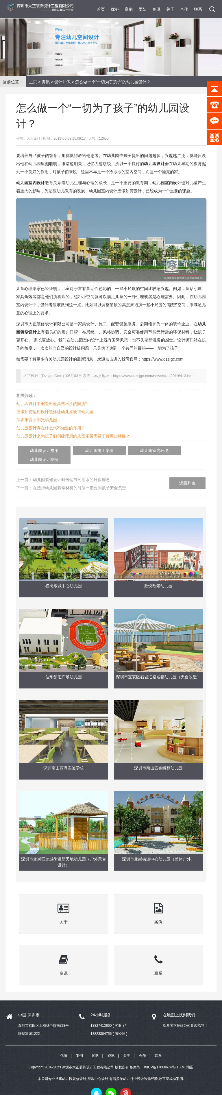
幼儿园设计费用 (38, 450)
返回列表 (187, 474)
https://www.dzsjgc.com (163, 359)
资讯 (156, 9)
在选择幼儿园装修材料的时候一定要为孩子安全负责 (79, 479)
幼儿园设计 (154, 163)
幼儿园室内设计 (166, 182)
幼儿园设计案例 (163, 450)
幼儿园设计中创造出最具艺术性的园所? (52, 403)
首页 (101, 9)
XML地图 (186, 1059)
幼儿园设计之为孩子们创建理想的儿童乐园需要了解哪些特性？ (73, 436)
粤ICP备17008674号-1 (161, 1059)
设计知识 (62, 82)
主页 (33, 82)
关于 (170, 9)
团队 (142, 9)
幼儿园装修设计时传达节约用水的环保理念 (71, 470)
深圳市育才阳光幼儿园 (36, 420)
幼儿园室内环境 (121, 450)
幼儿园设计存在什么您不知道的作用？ (50, 428)
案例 (129, 9)
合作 (184, 9)
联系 (198, 9)
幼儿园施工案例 (80, 450)
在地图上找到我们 (179, 1006)
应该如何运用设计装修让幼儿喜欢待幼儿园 (54, 411)
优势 (115, 9)
